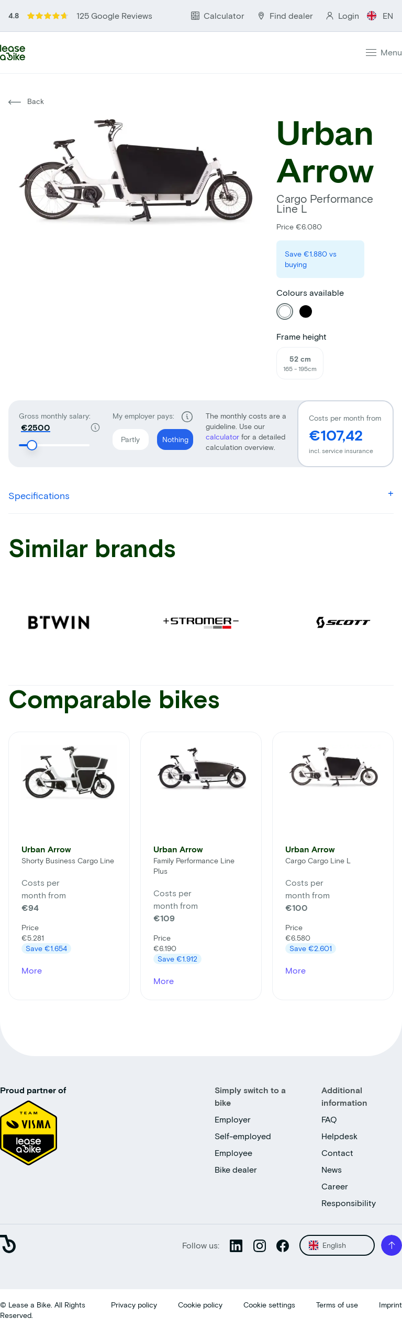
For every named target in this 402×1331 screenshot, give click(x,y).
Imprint (390, 1304)
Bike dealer (236, 1169)
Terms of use (337, 1304)
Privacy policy (134, 1304)
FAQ (329, 1119)
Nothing (172, 436)
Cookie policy (200, 1304)
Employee (233, 1153)
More (31, 970)
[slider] (32, 445)
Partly (126, 436)
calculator (223, 436)
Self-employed (243, 1136)
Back (26, 101)
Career (334, 1186)
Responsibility (348, 1203)
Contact (337, 1153)
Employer (233, 1119)
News (331, 1169)
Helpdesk (339, 1136)
